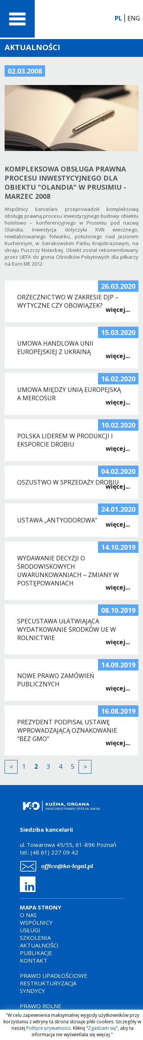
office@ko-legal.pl (67, 866)
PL (118, 18)
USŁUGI (30, 930)
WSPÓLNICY (36, 922)
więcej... (118, 309)
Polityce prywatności (48, 1028)
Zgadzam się (102, 1028)
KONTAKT (33, 960)
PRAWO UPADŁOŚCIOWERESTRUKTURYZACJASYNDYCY (53, 983)
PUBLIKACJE (36, 953)
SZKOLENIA (35, 937)
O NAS (28, 915)
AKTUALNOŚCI (39, 945)
